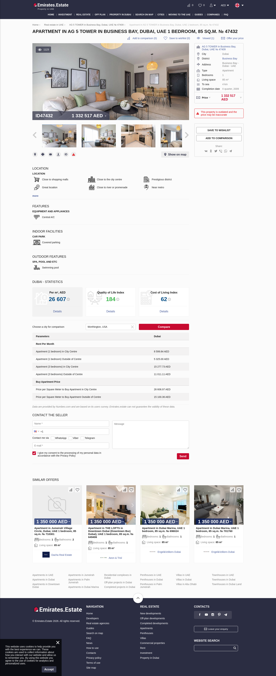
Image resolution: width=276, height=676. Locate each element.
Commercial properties (152, 640)
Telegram (90, 435)
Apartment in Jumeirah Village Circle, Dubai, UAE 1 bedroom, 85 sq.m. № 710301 (55, 528)
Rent (142, 645)
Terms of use (93, 660)
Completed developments (154, 620)
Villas (143, 635)
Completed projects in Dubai (119, 584)
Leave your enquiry (218, 626)
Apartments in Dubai (43, 577)
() (145, 38)
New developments (150, 610)
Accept (49, 669)
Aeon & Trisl (115, 555)
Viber (76, 435)
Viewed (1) (208, 38)
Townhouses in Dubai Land (227, 581)
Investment (146, 650)
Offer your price (235, 38)
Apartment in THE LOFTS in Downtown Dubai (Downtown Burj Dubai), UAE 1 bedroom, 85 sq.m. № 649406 (110, 530)
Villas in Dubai (184, 577)
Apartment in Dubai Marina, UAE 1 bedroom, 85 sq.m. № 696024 (163, 527)
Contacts (91, 650)
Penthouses (146, 630)
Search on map (94, 630)
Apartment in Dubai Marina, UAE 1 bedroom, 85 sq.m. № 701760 (217, 527)
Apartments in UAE (42, 572)
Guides (90, 625)
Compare (164, 324)
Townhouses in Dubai (223, 577)
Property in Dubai (149, 655)
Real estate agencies (97, 620)
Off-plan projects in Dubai (118, 579)
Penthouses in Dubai (151, 577)
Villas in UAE (183, 572)
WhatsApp (61, 435)
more (35, 193)
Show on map (177, 151)
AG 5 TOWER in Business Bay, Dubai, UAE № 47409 (219, 48)
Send (183, 453)
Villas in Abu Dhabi (186, 581)
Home (89, 610)
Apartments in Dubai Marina (83, 584)
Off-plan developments (152, 615)
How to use (92, 645)
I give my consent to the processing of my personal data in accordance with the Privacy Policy (69, 451)
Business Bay (229, 58)
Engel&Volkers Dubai (169, 549)
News (89, 640)
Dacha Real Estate (61, 552)
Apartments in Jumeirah (81, 572)
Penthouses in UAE (150, 572)
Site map (91, 665)
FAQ (88, 635)
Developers (92, 615)
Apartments (146, 625)
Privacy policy (93, 655)
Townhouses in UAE (223, 572)
